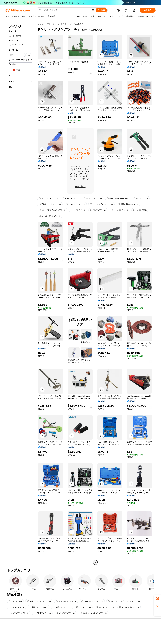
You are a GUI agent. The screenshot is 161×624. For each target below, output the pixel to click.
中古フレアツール (16, 607)
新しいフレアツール (82, 607)
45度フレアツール (70, 198)
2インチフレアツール (93, 198)
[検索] (101, 10)
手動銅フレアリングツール (50, 204)
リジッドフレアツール (48, 198)
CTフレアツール (78, 210)
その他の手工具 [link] (76, 24)
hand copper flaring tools (117, 198)
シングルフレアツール (65, 613)
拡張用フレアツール (42, 613)
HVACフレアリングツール (49, 216)
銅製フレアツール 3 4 (38, 607)
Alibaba (40, 24)
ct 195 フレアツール (119, 210)
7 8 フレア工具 (140, 210)
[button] (93, 10)
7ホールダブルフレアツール (101, 204)
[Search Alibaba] (63, 10)
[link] (157, 598)
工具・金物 (51, 24)
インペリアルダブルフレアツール (52, 210)
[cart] (127, 11)
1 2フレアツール (140, 198)
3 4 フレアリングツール (129, 607)
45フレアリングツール (75, 204)
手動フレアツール (98, 210)
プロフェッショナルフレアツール (93, 613)
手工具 (63, 24)
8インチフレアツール (105, 607)
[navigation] (20, 293)
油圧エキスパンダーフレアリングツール (124, 601)
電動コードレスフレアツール (39, 601)
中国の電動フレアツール (128, 204)
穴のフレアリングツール (66, 601)
